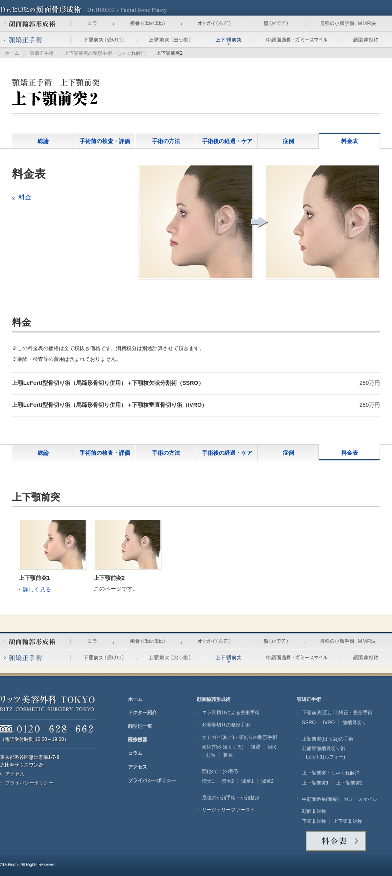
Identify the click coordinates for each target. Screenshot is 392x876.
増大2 (228, 781)
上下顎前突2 (349, 783)
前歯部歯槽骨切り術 (323, 748)
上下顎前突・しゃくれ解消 (331, 773)
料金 (24, 197)
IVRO (329, 722)
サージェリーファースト (228, 809)
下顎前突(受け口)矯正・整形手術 (337, 712)
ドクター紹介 (142, 712)
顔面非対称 (314, 811)
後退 (255, 747)
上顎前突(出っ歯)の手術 (327, 739)
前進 (211, 755)
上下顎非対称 (347, 821)
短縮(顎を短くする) (223, 747)
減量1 (247, 781)
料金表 (349, 141)
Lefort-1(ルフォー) (325, 757)
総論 (43, 141)
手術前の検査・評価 (105, 141)
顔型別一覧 (140, 726)
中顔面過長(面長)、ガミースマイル (339, 799)
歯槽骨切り (354, 722)
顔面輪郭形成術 (213, 699)
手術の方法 (166, 141)
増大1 (208, 781)
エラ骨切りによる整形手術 (231, 712)
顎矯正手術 (42, 53)
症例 (288, 141)
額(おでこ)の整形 (220, 771)
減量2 (267, 781)
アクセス (14, 774)
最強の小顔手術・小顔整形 (231, 797)
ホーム (12, 53)
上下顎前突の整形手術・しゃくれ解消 (105, 53)
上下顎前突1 (315, 783)
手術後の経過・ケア (227, 141)
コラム (135, 753)
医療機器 (137, 740)
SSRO (309, 722)
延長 (228, 755)
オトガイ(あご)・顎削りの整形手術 (239, 737)
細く (273, 747)
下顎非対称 (314, 821)
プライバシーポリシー (29, 783)
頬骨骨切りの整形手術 (226, 725)
